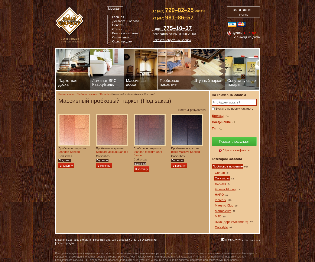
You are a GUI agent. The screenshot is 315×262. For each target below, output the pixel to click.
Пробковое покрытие (87, 94)
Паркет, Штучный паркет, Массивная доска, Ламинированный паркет (70, 21)
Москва (113, 8)
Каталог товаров (66, 94)
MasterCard (241, 24)
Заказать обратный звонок (172, 40)
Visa (232, 24)
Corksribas (105, 94)
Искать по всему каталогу (234, 108)
